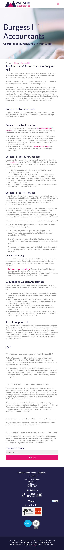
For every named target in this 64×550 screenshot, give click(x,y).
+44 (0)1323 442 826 (34, 496)
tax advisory (13, 162)
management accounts (41, 146)
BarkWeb (35, 546)
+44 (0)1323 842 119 (33, 494)
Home (16, 63)
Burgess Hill (25, 63)
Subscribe (32, 457)
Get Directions (32, 490)
